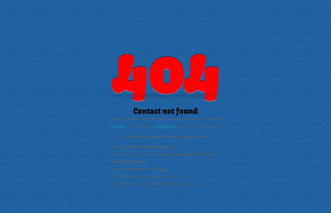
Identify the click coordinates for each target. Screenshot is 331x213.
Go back (118, 126)
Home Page (164, 126)
